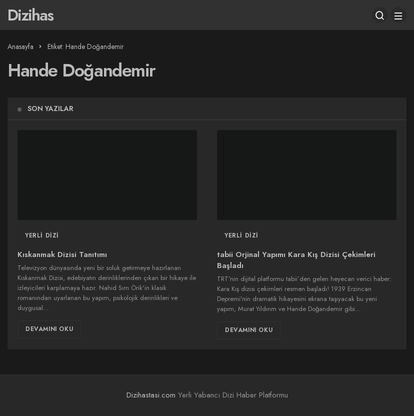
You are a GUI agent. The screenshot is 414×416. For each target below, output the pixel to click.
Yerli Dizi (42, 235)
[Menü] (398, 15)
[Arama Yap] (380, 15)
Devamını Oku (49, 329)
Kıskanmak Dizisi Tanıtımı (62, 255)
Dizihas (30, 15)
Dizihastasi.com (151, 395)
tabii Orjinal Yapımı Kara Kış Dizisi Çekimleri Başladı (296, 261)
